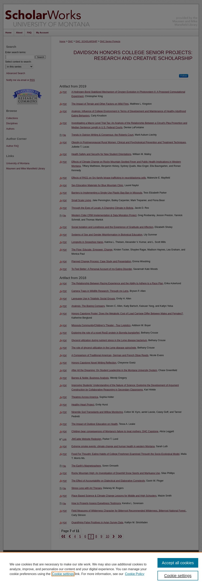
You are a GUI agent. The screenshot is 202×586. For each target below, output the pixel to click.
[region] (101, 569)
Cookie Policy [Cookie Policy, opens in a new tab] (134, 574)
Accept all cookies (178, 563)
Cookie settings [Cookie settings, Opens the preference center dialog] (177, 575)
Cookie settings (63, 574)
